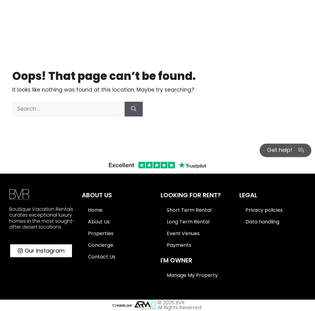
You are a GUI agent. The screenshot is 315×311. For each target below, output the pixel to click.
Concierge (100, 245)
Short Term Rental (189, 210)
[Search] (306, 8)
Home (95, 210)
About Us (99, 221)
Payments (179, 245)
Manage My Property (192, 275)
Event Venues (183, 233)
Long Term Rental (188, 221)
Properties (101, 233)
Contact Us (101, 256)
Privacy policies (264, 210)
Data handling (262, 221)
